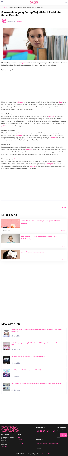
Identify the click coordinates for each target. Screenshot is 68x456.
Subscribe (64, 435)
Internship (20, 443)
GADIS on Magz (53, 443)
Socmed (16, 159)
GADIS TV (45, 443)
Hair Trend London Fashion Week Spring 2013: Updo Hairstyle (39, 237)
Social (5, 7)
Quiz (38, 443)
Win (41, 443)
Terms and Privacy (47, 454)
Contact (20, 439)
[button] (65, 207)
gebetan (25, 63)
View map (4, 446)
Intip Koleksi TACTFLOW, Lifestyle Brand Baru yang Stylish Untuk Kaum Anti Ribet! (37, 383)
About (19, 437)
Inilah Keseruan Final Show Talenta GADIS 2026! (26, 370)
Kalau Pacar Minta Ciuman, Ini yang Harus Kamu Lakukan (40, 222)
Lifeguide (19, 21)
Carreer (20, 441)
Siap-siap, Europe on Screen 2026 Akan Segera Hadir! (28, 356)
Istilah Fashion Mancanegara (32, 252)
